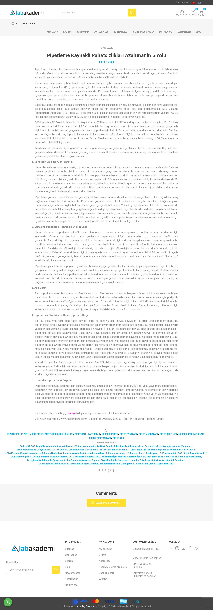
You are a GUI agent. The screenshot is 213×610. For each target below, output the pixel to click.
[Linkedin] (171, 548)
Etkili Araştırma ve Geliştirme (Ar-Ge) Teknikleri (42, 449)
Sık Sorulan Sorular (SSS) (146, 549)
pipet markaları (148, 434)
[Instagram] (177, 548)
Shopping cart (106, 573)
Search (69, 561)
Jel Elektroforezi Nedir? (81, 457)
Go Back (108, 48)
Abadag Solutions (86, 606)
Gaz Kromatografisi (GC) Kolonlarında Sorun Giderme (39, 457)
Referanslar (71, 579)
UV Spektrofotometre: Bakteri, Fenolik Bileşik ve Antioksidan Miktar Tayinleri (114, 446)
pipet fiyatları (128, 434)
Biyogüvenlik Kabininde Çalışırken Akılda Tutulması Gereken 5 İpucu (63, 460)
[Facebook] (190, 548)
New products (72, 573)
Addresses (105, 561)
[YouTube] (183, 548)
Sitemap (69, 549)
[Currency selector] (181, 2)
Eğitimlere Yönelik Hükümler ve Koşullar (144, 575)
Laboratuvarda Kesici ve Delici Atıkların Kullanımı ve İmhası (94, 453)
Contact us (71, 555)
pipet (24, 434)
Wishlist (103, 579)
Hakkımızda (71, 585)
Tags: (106, 431)
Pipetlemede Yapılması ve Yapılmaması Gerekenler (174, 457)
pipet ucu (118, 438)
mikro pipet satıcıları (191, 434)
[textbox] (93, 12)
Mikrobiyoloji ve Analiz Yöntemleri (174, 446)
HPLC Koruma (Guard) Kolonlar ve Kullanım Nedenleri (33, 453)
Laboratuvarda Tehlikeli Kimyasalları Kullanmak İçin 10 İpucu (162, 449)
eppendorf (13, 434)
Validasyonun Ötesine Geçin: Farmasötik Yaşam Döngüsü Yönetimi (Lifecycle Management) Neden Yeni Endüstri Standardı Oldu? (106, 463)
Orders (102, 555)
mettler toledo (54, 434)
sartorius (94, 434)
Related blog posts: (106, 443)
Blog (67, 567)
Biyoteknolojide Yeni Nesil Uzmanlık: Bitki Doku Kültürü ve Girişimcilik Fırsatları (143, 460)
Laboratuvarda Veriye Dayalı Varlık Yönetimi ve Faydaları (99, 449)
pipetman (80, 434)
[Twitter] (196, 548)
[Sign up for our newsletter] (29, 570)
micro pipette (110, 434)
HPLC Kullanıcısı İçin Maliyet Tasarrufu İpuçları (120, 457)
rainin (69, 434)
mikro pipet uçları (100, 438)
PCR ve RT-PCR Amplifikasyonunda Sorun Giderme (46, 446)
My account (181, 15)
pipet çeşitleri (168, 434)
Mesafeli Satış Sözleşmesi (147, 558)
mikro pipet (36, 434)
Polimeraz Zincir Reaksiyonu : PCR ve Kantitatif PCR (154, 453)
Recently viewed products (113, 567)
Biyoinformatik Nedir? (195, 453)
